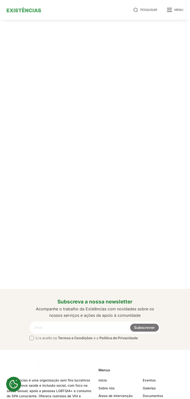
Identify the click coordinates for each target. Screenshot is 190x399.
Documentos (153, 396)
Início (102, 380)
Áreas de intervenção (115, 396)
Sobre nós (106, 388)
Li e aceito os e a (83, 338)
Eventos (149, 380)
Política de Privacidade (118, 338)
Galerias (149, 388)
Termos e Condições (75, 338)
